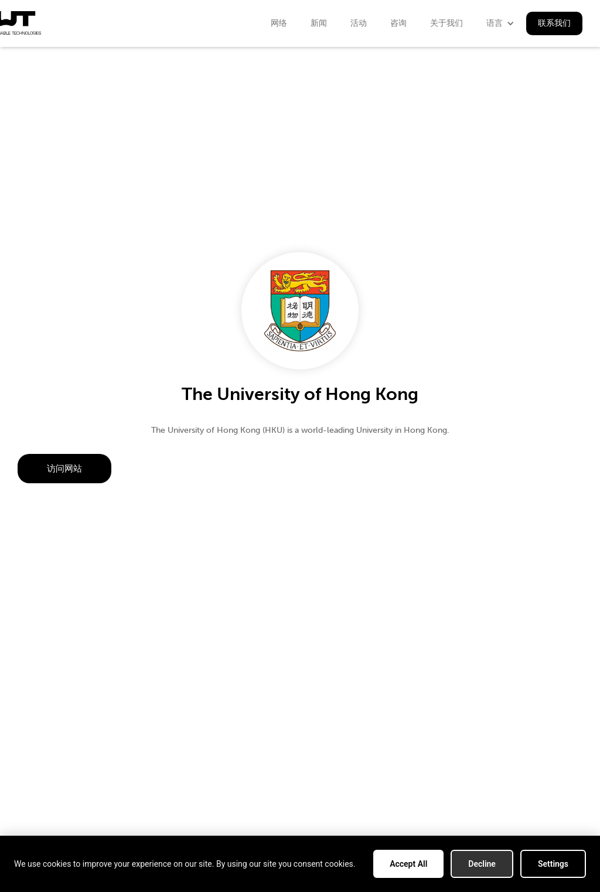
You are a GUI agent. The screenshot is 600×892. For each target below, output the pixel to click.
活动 (358, 23)
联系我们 (554, 23)
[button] (500, 23)
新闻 (319, 23)
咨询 (398, 23)
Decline (482, 864)
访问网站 (64, 468)
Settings (553, 864)
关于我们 (446, 23)
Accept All (408, 864)
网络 (279, 23)
